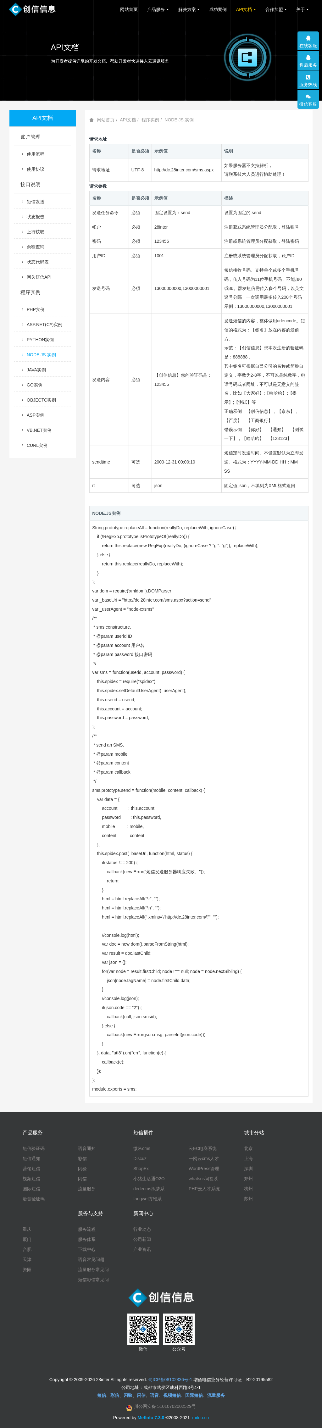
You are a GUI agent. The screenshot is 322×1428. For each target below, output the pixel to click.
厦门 (27, 1239)
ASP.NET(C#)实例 (41, 324)
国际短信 (31, 1188)
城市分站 (254, 1132)
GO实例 (31, 384)
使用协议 (32, 169)
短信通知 (31, 1158)
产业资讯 (142, 1249)
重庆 (27, 1229)
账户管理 (30, 137)
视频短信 (31, 1178)
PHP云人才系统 (204, 1188)
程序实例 (150, 119)
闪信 (82, 1178)
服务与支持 (90, 1213)
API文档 (244, 9)
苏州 (248, 1198)
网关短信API (36, 277)
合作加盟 (274, 9)
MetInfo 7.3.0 (151, 1417)
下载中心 (87, 1249)
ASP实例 (32, 415)
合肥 (27, 1249)
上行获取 (32, 231)
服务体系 (87, 1239)
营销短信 (31, 1168)
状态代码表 (34, 261)
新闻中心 (143, 1213)
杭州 (248, 1188)
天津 (27, 1259)
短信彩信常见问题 (93, 1280)
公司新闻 (142, 1239)
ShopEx (141, 1168)
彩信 (82, 1158)
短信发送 (32, 201)
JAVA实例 (33, 369)
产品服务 (156, 9)
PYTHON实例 (37, 339)
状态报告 (32, 216)
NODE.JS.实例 (179, 119)
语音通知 (87, 1148)
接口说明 (30, 184)
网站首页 (129, 9)
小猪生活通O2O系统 (149, 1179)
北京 (248, 1148)
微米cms (141, 1148)
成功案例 (218, 9)
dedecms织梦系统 (148, 1189)
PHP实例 (32, 309)
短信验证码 (34, 1148)
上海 (248, 1158)
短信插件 (143, 1132)
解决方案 (187, 9)
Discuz (140, 1158)
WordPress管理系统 (204, 1169)
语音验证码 (34, 1198)
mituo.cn (200, 1417)
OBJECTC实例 (38, 400)
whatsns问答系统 (203, 1179)
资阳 (27, 1269)
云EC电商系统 (203, 1148)
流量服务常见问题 (93, 1270)
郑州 (248, 1178)
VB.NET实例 (36, 430)
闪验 (82, 1168)
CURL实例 (33, 445)
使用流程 (32, 154)
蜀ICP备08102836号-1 (170, 1379)
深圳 (248, 1168)
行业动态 (142, 1229)
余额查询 (32, 246)
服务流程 (87, 1229)
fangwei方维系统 (147, 1199)
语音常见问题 (91, 1259)
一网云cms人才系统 (204, 1159)
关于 (300, 9)
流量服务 (87, 1188)
